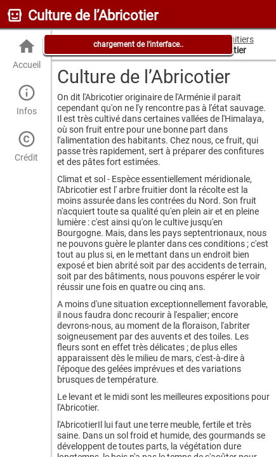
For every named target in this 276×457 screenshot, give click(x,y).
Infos (26, 100)
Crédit (26, 146)
